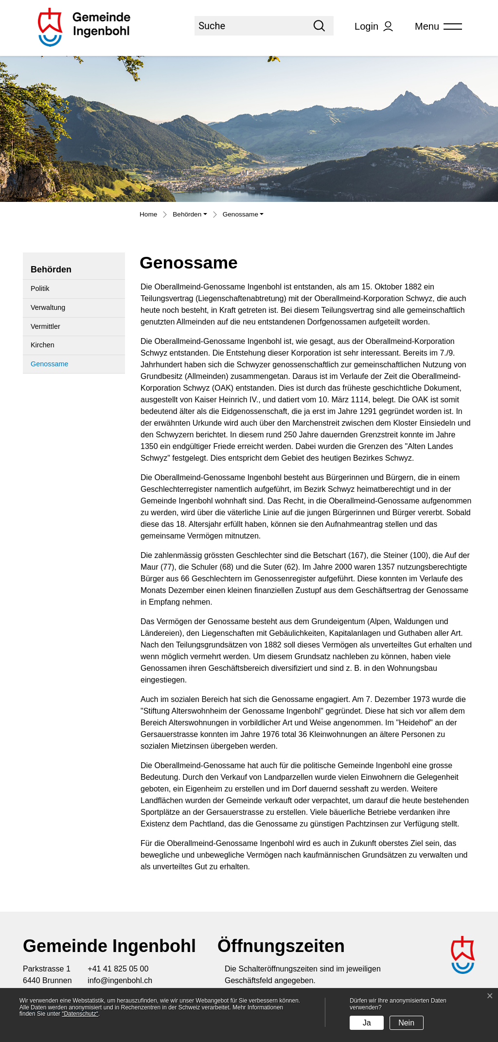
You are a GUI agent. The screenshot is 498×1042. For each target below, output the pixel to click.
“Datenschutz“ (80, 1013)
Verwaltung (48, 307)
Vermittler (45, 326)
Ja (367, 1023)
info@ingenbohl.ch (120, 980)
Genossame (54, 367)
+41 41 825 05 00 (118, 969)
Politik (40, 288)
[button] (190, 215)
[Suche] (250, 26)
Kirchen (42, 345)
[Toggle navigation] (435, 26)
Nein (406, 1023)
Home (148, 214)
